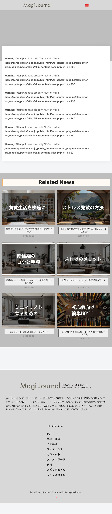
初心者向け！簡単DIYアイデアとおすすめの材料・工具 (83, 333)
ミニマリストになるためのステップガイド (29, 331)
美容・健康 (53, 439)
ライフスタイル (56, 475)
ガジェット (53, 454)
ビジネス (52, 444)
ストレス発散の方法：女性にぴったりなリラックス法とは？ (84, 230)
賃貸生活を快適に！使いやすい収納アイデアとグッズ (29, 230)
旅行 (49, 464)
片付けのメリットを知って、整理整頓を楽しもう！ (84, 281)
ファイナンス (55, 449)
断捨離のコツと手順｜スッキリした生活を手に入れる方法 (29, 281)
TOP (49, 433)
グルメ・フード (56, 459)
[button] (87, 5)
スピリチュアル (56, 469)
